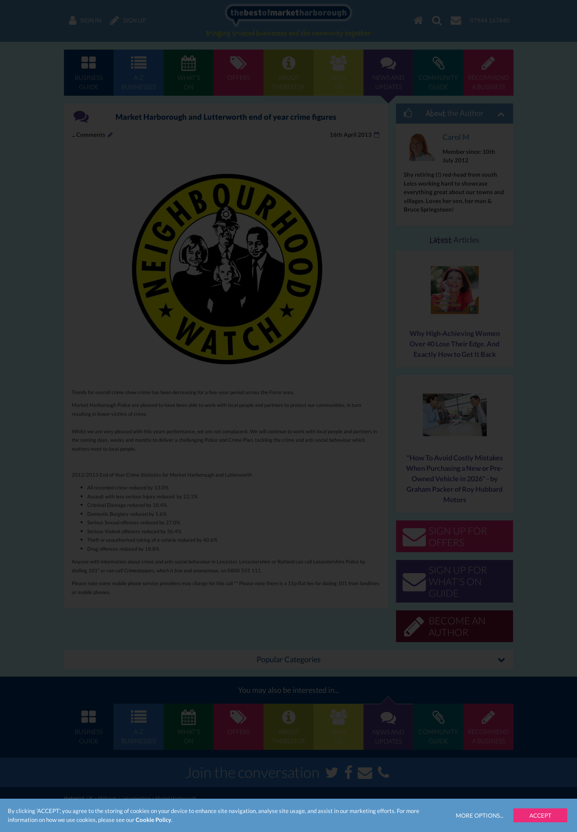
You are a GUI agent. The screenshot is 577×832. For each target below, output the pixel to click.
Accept (540, 815)
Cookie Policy (153, 819)
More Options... (479, 815)
